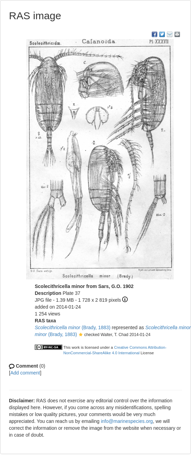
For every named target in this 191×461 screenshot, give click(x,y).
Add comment (25, 373)
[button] (80, 335)
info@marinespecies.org (127, 421)
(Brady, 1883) (72, 327)
